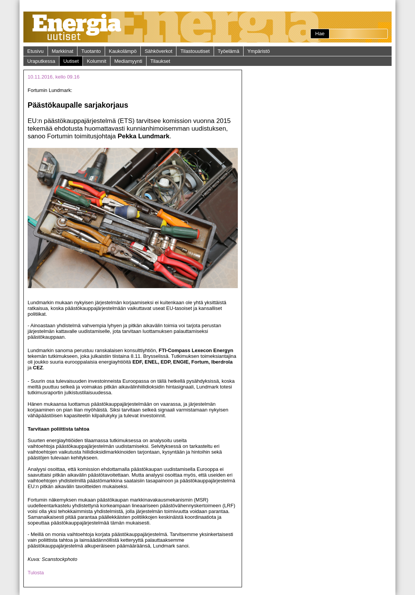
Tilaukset (160, 61)
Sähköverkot (158, 51)
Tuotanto (91, 51)
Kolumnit (96, 61)
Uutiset (71, 61)
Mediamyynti (128, 61)
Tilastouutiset (194, 51)
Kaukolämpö (123, 51)
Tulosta (36, 572)
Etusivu (35, 51)
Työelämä (228, 51)
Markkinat (62, 51)
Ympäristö (258, 51)
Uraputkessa (41, 61)
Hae (319, 33)
